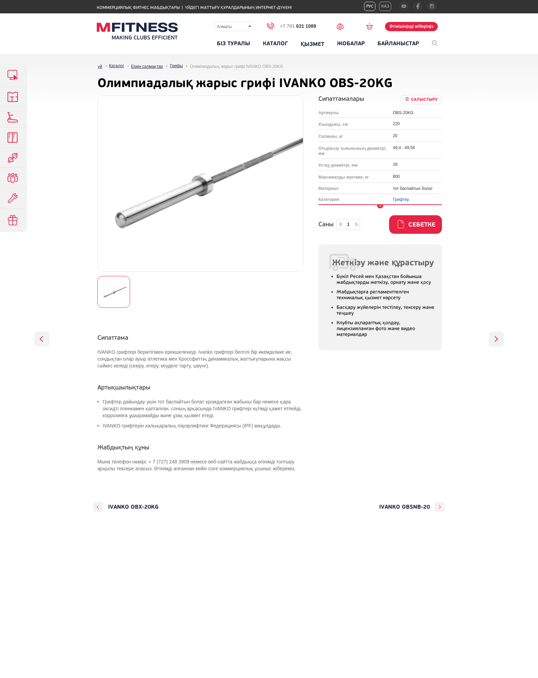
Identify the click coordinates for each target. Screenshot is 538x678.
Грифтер (401, 199)
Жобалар (351, 43)
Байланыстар (398, 43)
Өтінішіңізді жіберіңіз (411, 26)
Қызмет (312, 44)
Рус (369, 6)
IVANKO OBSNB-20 (404, 507)
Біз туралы (233, 43)
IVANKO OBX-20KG (133, 507)
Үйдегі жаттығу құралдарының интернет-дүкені (238, 7)
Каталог (275, 43)
